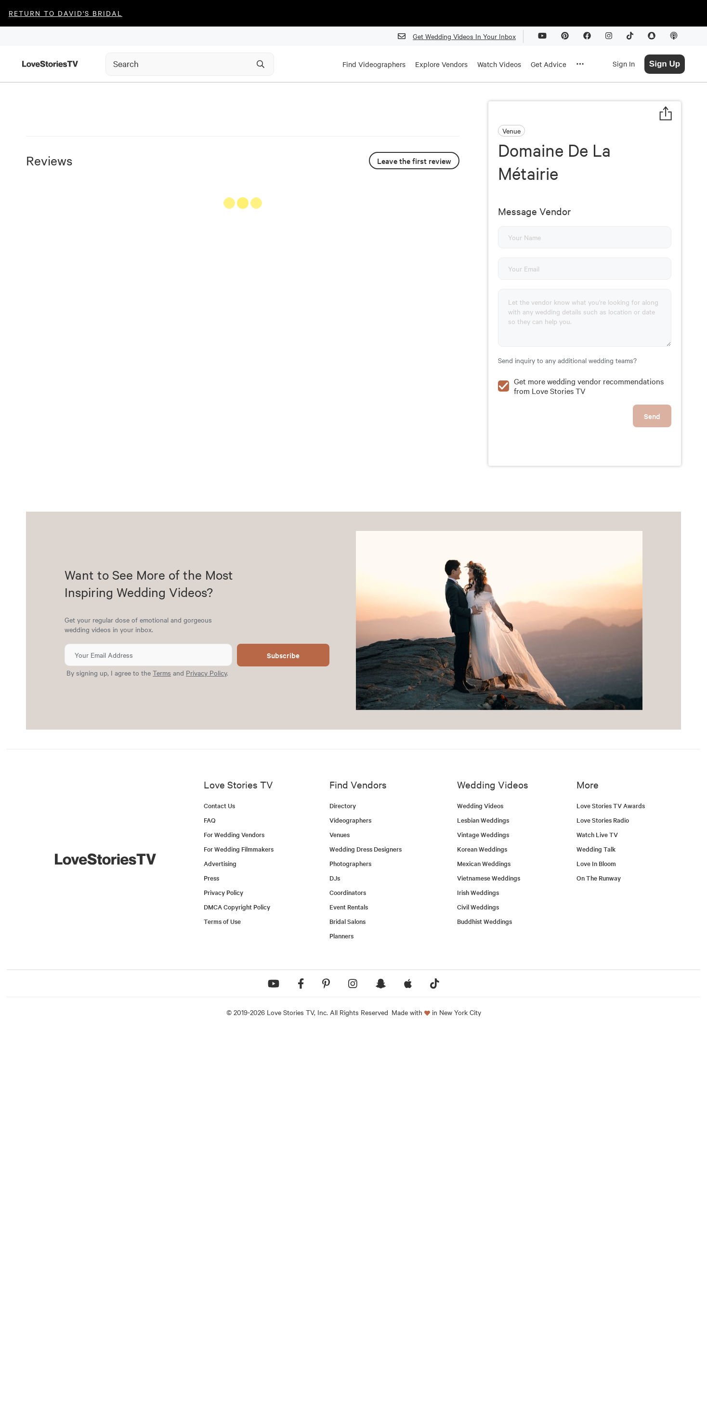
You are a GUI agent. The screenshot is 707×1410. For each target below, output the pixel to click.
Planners (341, 1311)
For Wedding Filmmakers (239, 1224)
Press (211, 1253)
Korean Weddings (482, 1224)
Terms (162, 1048)
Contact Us (219, 1181)
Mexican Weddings (484, 1239)
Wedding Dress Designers (365, 1224)
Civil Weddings (478, 1282)
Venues (339, 1210)
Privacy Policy (206, 1048)
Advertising (220, 1239)
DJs (334, 1253)
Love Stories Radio (602, 1195)
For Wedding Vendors (234, 1210)
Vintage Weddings (483, 1210)
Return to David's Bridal (65, 13)
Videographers (350, 1195)
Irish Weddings (478, 1268)
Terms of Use (222, 1297)
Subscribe (283, 1031)
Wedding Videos (480, 1181)
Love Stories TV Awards (610, 1181)
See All (423, 449)
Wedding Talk (595, 1224)
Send (652, 395)
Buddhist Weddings (484, 1297)
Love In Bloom (596, 1239)
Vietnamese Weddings (488, 1253)
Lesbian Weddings (483, 1195)
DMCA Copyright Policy (237, 1282)
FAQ (210, 1195)
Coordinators (347, 1268)
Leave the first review (414, 404)
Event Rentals (348, 1282)
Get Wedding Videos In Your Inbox (461, 36)
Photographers (350, 1239)
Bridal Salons (347, 1297)
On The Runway (598, 1253)
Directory (342, 1181)
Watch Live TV (597, 1210)
